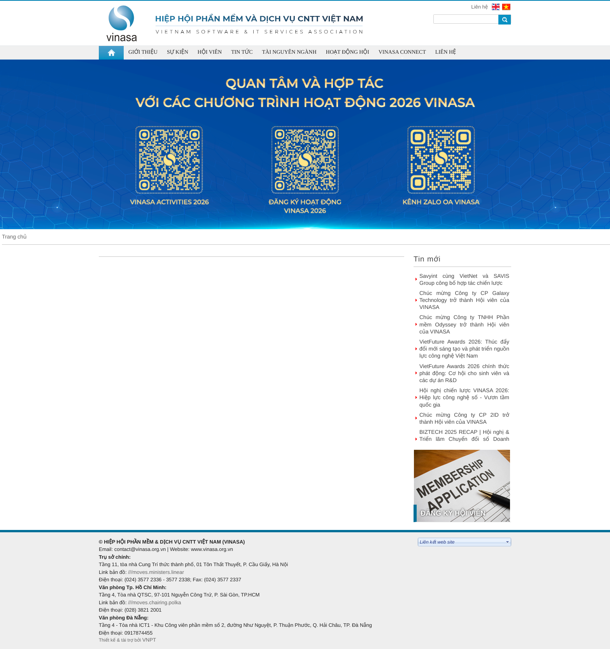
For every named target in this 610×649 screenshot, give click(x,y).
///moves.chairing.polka (154, 602)
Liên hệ (480, 7)
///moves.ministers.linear (156, 572)
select (507, 542)
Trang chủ (14, 236)
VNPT (150, 640)
